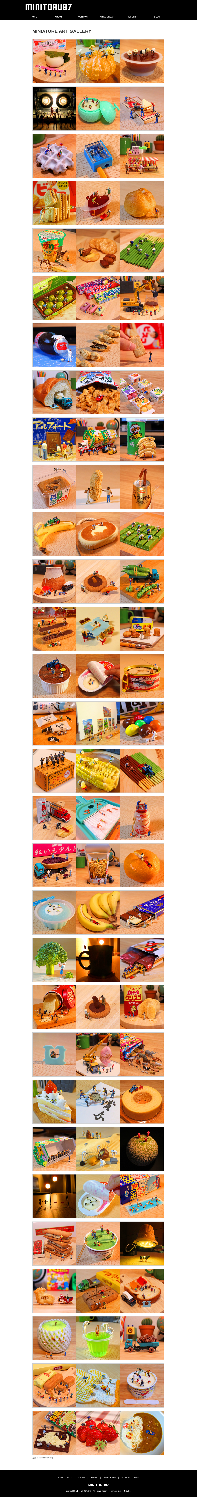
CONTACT (83, 17)
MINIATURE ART (107, 17)
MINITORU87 (98, 1485)
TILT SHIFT (132, 17)
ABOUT (58, 17)
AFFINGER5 (125, 1491)
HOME (34, 17)
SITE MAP (81, 1478)
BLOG (157, 17)
